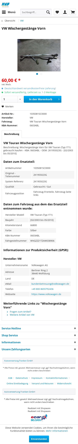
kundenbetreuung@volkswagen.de (50, 283)
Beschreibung (11, 134)
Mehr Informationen (57, 430)
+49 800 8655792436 (42, 288)
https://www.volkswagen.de (46, 294)
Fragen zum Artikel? (19, 311)
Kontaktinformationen (57, 377)
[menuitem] (8, 12)
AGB (10, 377)
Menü (9, 12)
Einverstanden (39, 438)
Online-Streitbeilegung (17, 383)
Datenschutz (22, 377)
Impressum (36, 377)
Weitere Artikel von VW (20, 314)
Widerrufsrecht (64, 383)
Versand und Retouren (42, 383)
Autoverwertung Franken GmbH (18, 360)
